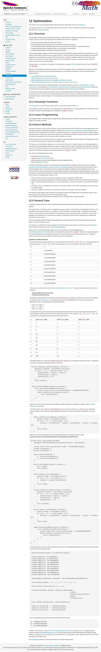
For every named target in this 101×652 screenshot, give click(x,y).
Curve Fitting (9, 78)
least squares (40, 29)
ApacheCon (76, 14)
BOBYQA (41, 162)
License (8, 106)
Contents (8, 47)
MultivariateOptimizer (36, 78)
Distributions (9, 67)
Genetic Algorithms (10, 84)
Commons (91, 14)
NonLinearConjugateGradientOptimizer (60, 630)
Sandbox (8, 111)
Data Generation (10, 54)
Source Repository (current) (13, 35)
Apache (84, 14)
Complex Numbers (10, 65)
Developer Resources (11, 148)
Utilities (7, 62)
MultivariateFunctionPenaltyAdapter (60, 167)
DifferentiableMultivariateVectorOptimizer (42, 82)
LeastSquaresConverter (84, 87)
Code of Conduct (10, 151)
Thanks (7, 157)
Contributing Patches (11, 123)
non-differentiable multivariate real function (60, 87)
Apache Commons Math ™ (16, 14)
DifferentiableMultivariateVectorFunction (39, 232)
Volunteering (9, 121)
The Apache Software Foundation (51, 645)
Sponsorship (9, 155)
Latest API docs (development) (14, 26)
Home (7, 104)
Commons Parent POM (12, 127)
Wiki (7, 37)
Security (8, 119)
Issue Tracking (9, 33)
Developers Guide (10, 39)
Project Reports (10, 99)
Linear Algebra (9, 56)
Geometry (8, 73)
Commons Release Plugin (12, 132)
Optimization (9, 75)
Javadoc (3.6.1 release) (12, 31)
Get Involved (9, 146)
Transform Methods (11, 71)
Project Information (10, 96)
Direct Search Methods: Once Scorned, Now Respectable (77, 130)
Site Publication (10, 134)
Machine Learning (10, 88)
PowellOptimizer (35, 639)
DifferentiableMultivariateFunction (49, 632)
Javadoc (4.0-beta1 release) (13, 28)
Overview (8, 22)
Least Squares (9, 80)
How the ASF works (11, 144)
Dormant (8, 113)
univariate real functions (50, 76)
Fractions (8, 69)
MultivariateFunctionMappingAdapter (38, 167)
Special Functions (10, 60)
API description (81, 25)
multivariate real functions (51, 78)
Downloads (8, 24)
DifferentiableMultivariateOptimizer (40, 80)
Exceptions (8, 90)
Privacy (7, 153)
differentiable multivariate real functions (61, 80)
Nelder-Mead (41, 156)
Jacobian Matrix (45, 300)
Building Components (11, 125)
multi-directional (45, 158)
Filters (7, 86)
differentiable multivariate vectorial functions (66, 82)
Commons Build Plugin (11, 130)
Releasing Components (12, 136)
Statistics (8, 52)
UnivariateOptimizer (36, 76)
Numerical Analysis (10, 58)
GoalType (73, 64)
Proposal (8, 41)
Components (9, 109)
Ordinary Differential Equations (14, 82)
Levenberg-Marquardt (55, 227)
